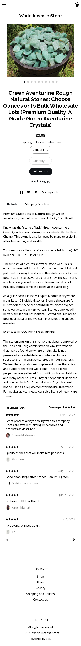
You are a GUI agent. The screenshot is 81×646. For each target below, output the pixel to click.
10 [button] (57, 82)
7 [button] (46, 82)
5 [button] (39, 82)
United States (45, 142)
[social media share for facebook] (21, 192)
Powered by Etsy (40, 639)
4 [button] (35, 82)
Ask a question (51, 192)
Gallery (40, 588)
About (40, 582)
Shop (40, 576)
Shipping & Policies (38, 204)
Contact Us (40, 599)
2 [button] (28, 82)
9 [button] (53, 82)
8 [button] (49, 82)
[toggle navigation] (4, 4)
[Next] (73, 540)
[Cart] (77, 5)
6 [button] (42, 82)
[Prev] (7, 540)
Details (12, 204)
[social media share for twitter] (29, 192)
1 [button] (24, 82)
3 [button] (32, 82)
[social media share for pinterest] (36, 192)
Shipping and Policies (40, 594)
